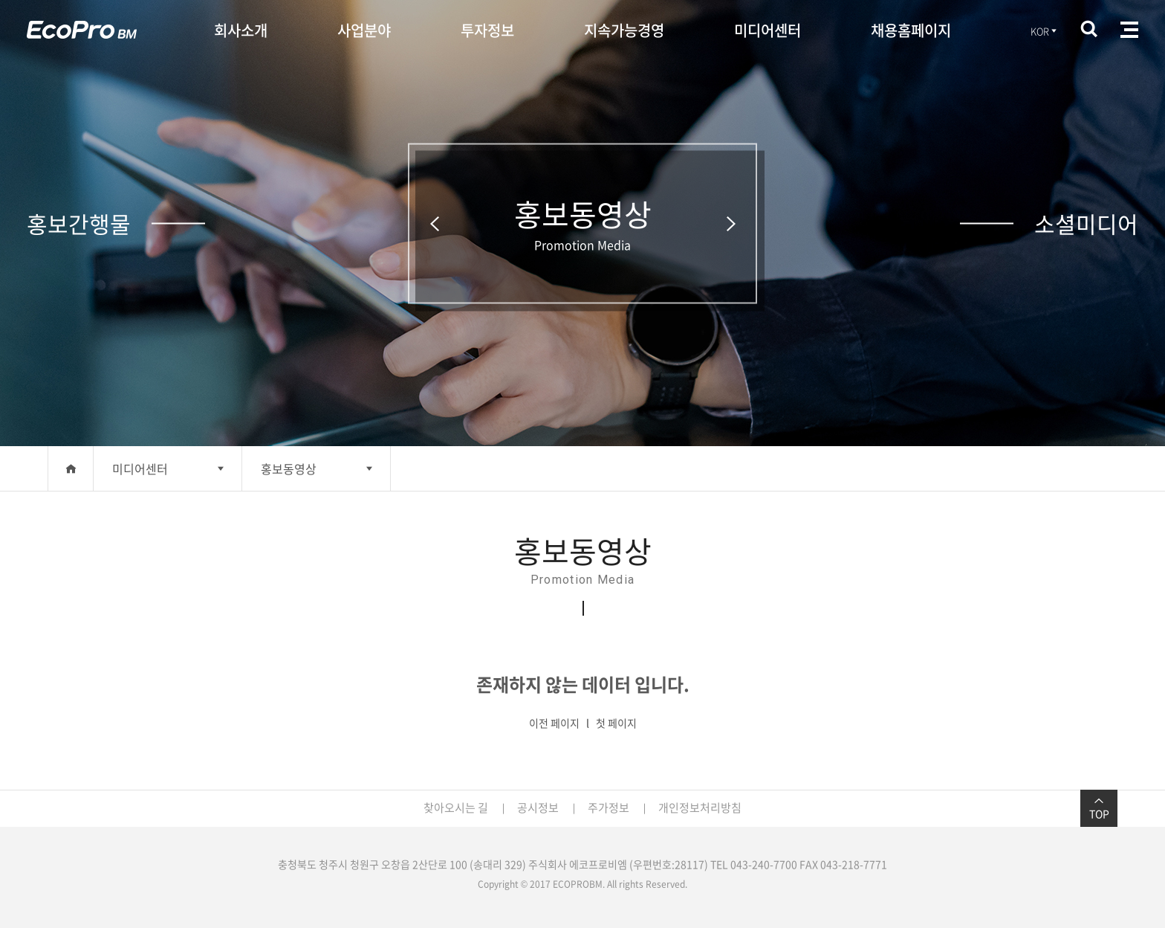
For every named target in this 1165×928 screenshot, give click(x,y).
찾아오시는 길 (456, 807)
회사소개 (240, 30)
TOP (1098, 808)
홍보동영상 (289, 468)
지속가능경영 (624, 30)
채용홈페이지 (911, 30)
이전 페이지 (554, 722)
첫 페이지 (616, 722)
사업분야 (364, 30)
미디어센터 (767, 30)
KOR (1045, 31)
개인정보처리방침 (699, 807)
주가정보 (608, 807)
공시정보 (538, 807)
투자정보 (487, 30)
